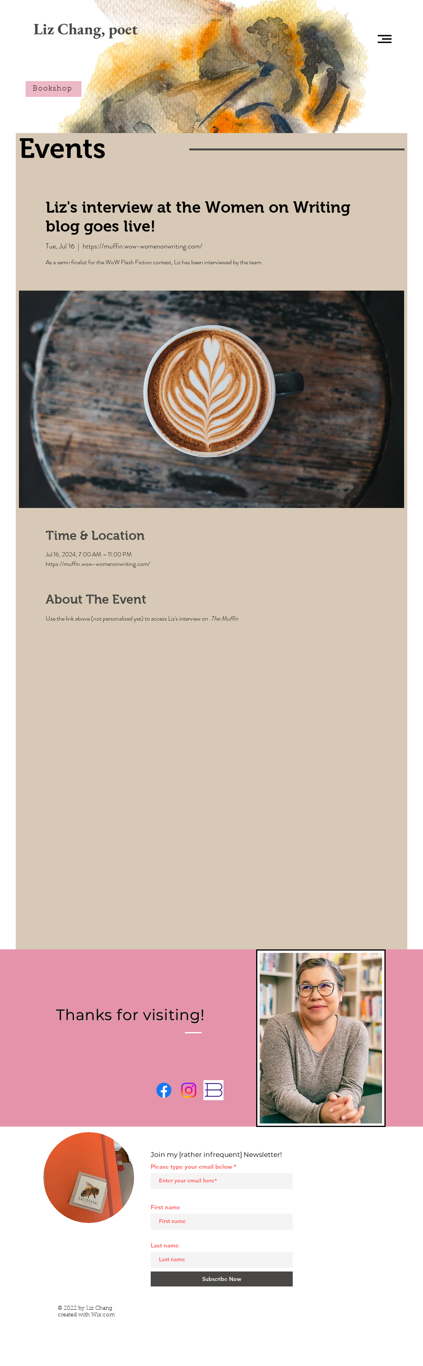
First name (165, 1207)
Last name (165, 1245)
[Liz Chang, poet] (85, 28)
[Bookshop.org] (213, 1090)
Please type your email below (191, 1167)
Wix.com (103, 1315)
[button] (385, 39)
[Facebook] (164, 1090)
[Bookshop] (53, 89)
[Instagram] (189, 1090)
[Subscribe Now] (222, 1278)
